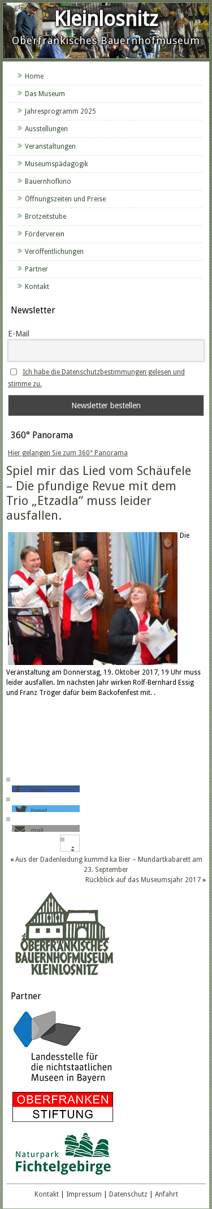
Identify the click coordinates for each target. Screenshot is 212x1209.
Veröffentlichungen (54, 252)
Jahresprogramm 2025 (60, 111)
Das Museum (45, 94)
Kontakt (37, 287)
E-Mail (18, 333)
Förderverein (44, 234)
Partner (36, 269)
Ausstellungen (46, 129)
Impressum (84, 1194)
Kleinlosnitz (106, 19)
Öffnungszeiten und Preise (65, 199)
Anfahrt (166, 1194)
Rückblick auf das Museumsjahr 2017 (143, 880)
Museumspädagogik (56, 164)
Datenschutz (128, 1194)
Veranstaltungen (50, 146)
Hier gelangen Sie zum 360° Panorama (68, 453)
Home (34, 76)
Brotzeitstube (45, 217)
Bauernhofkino (48, 181)
